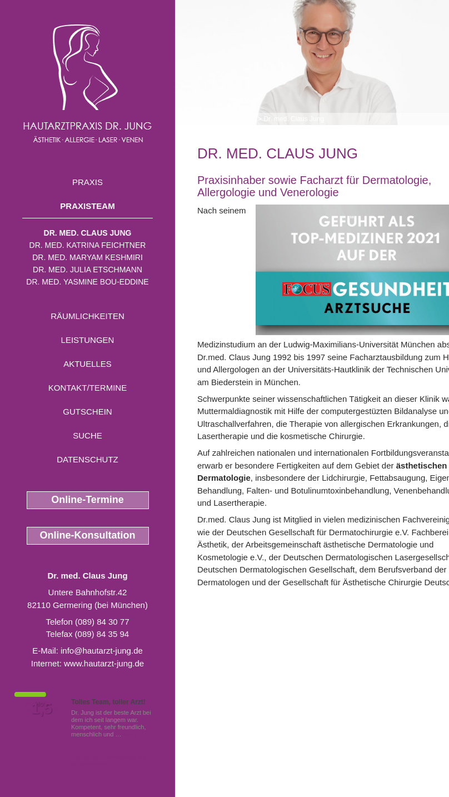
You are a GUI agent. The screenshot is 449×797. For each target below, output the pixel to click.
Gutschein (87, 411)
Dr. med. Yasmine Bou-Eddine (87, 281)
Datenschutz (87, 459)
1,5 (41, 708)
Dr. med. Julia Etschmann (87, 269)
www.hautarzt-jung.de (104, 663)
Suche (87, 435)
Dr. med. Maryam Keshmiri (87, 257)
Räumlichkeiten (87, 316)
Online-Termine (87, 499)
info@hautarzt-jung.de (102, 650)
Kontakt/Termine (87, 387)
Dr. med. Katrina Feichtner (87, 245)
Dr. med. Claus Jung (88, 232)
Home (206, 119)
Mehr (130, 734)
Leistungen (87, 340)
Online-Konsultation (88, 535)
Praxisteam (87, 206)
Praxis (87, 182)
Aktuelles (87, 363)
